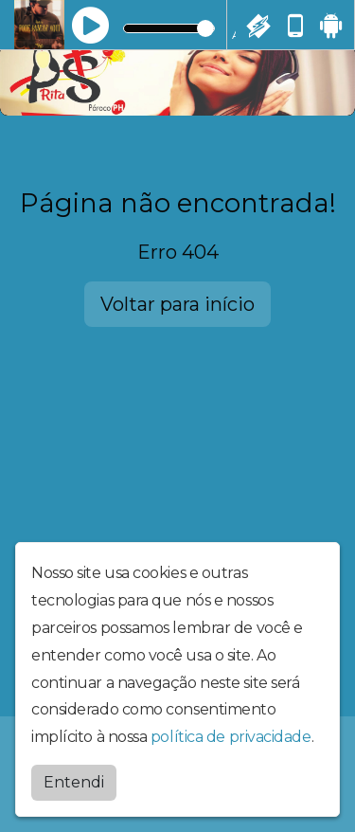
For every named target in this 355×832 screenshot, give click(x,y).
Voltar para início (177, 304)
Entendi (74, 782)
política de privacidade (231, 737)
